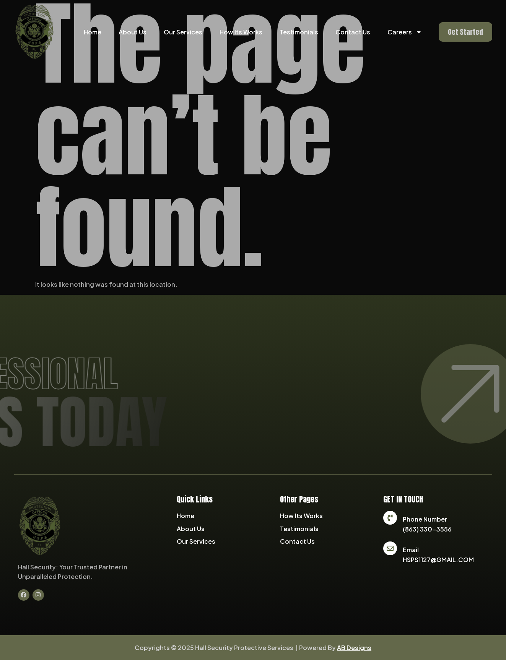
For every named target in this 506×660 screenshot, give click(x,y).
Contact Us (352, 32)
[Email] (390, 548)
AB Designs (354, 648)
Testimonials (299, 32)
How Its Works (241, 32)
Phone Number (425, 519)
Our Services (183, 32)
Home (92, 32)
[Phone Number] (390, 518)
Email (411, 550)
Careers (404, 32)
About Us (132, 32)
